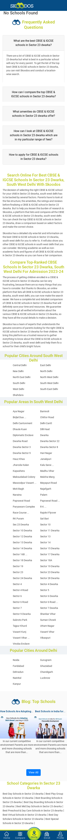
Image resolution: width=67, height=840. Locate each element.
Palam (43, 494)
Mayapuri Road (48, 482)
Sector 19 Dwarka (49, 566)
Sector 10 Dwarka (22, 530)
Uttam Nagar (47, 625)
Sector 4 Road (20, 590)
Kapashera (19, 471)
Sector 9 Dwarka (22, 614)
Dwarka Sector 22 (49, 441)
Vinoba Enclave (21, 643)
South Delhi (19, 383)
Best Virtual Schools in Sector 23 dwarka (24, 814)
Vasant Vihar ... (21, 637)
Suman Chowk (48, 619)
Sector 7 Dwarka (49, 608)
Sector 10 (45, 524)
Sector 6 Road (20, 602)
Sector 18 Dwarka (22, 560)
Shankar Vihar (48, 614)
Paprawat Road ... (50, 500)
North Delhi (46, 371)
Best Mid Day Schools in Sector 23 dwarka (39, 806)
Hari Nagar (46, 453)
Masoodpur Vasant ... (24, 482)
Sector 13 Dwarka (22, 542)
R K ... (43, 506)
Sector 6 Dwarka (49, 596)
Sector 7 (17, 608)
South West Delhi (49, 383)
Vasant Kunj (19, 631)
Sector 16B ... (20, 554)
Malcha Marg (47, 476)
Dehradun (18, 672)
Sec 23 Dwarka (21, 524)
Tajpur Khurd (20, 625)
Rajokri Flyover (48, 512)
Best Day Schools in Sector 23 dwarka (23, 793)
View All (33, 772)
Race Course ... (21, 512)
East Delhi (45, 365)
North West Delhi (49, 377)
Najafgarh (45, 488)
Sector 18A (46, 560)
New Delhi (18, 371)
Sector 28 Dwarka (49, 578)
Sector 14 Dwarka (22, 548)
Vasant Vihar (47, 631)
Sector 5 (44, 590)
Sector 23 (18, 572)
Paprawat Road (21, 500)
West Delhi (18, 389)
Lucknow (45, 677)
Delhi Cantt (46, 423)
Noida (16, 660)
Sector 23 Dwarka (49, 572)
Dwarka (44, 435)
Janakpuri (45, 459)
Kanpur (17, 683)
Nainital (17, 677)
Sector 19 (18, 566)
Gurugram (45, 660)
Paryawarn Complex (24, 506)
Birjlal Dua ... (19, 417)
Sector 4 (17, 584)
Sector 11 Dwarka (49, 530)
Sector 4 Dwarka (49, 584)
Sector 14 (45, 542)
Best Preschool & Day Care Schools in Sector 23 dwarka (33, 810)
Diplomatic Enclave (23, 435)
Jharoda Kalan (21, 465)
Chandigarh (46, 672)
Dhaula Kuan (20, 429)
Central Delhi (19, 365)
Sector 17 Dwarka (49, 554)
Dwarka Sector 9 (22, 453)
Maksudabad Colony (24, 476)
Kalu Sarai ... (47, 465)
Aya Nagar (18, 411)
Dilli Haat (45, 429)
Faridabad (18, 666)
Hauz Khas (19, 459)
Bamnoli (44, 411)
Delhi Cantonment (22, 423)
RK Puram (18, 518)
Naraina (17, 494)
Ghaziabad (46, 666)
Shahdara (18, 395)
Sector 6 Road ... (49, 602)
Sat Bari (44, 518)
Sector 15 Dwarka (49, 548)
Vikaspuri (45, 637)
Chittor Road (47, 417)
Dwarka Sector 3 (22, 447)
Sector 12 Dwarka (22, 536)
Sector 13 (45, 536)
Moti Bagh (18, 488)
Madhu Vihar (47, 471)
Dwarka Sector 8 (49, 447)
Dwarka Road (20, 441)
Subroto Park (20, 619)
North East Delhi (21, 377)
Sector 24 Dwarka (22, 578)
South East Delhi (49, 389)
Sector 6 (17, 596)
